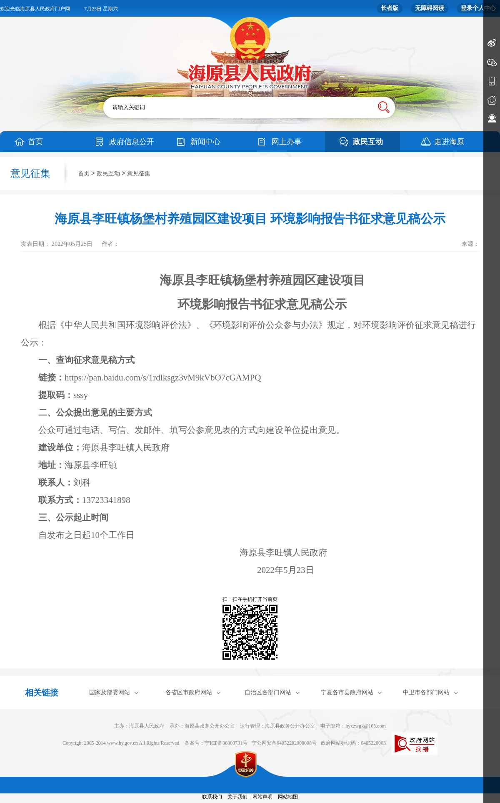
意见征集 (138, 173)
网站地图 (288, 797)
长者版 (389, 8)
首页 (35, 142)
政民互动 (368, 142)
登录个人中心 (478, 8)
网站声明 (262, 797)
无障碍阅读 (429, 8)
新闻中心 (205, 142)
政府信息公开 (131, 142)
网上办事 (287, 142)
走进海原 (449, 142)
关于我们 (238, 797)
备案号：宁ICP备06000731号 (216, 743)
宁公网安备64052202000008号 (284, 743)
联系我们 (212, 797)
